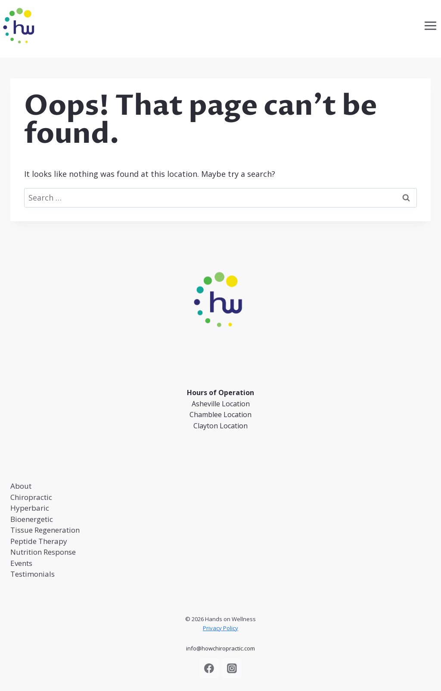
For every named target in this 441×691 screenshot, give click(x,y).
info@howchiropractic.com (220, 648)
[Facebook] (209, 668)
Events (21, 563)
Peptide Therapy (38, 541)
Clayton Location (220, 425)
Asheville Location (221, 403)
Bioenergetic (31, 519)
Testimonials (32, 574)
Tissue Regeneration (45, 530)
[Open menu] (430, 25)
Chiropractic (31, 497)
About (20, 486)
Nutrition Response (43, 552)
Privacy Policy (220, 628)
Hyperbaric (29, 508)
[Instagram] (232, 668)
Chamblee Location (220, 414)
